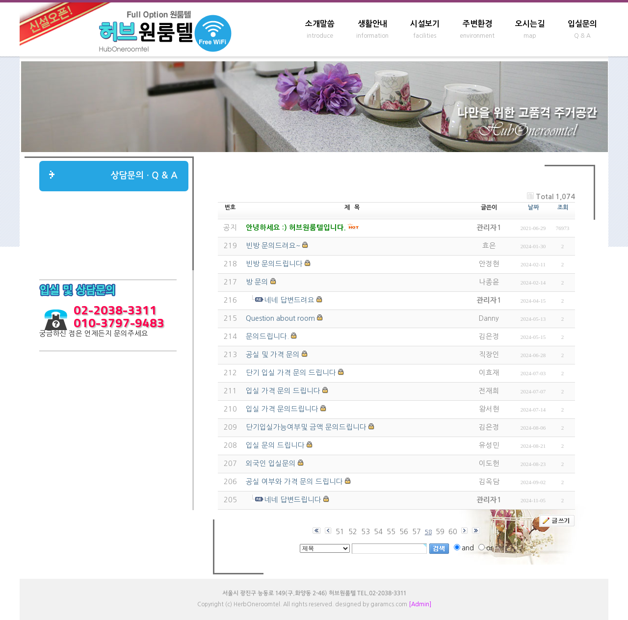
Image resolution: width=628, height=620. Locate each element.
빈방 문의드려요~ (273, 245)
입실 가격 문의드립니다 (282, 409)
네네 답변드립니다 (292, 499)
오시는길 (530, 23)
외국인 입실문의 (271, 463)
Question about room (280, 318)
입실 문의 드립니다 (275, 445)
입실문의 (582, 23)
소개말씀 (320, 23)
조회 (562, 207)
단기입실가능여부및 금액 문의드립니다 (306, 427)
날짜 (533, 207)
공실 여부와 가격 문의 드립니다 (294, 481)
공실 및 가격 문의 (273, 354)
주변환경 (477, 23)
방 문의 (257, 282)
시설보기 (425, 23)
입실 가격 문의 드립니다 (283, 391)
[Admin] (420, 604)
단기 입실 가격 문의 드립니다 (291, 372)
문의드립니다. (267, 336)
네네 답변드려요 (289, 300)
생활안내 (372, 23)
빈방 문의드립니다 (274, 263)
